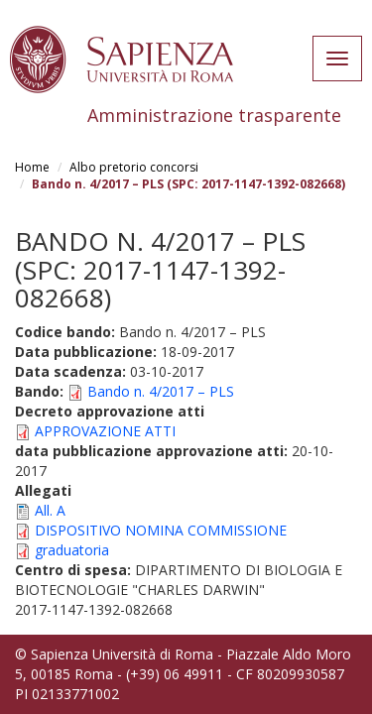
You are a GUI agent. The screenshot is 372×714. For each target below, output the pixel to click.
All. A (50, 510)
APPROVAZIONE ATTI (105, 430)
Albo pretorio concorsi (133, 167)
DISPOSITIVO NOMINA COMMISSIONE (161, 530)
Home (32, 167)
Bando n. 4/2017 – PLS (160, 391)
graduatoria (72, 549)
